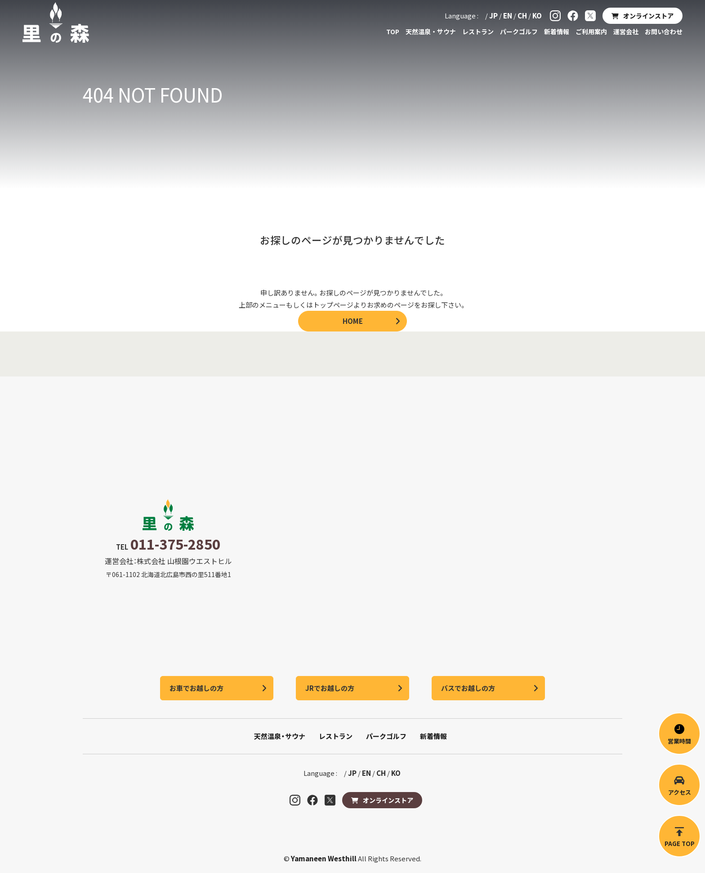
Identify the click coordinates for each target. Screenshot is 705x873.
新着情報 (556, 31)
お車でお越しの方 (196, 688)
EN (507, 15)
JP (493, 15)
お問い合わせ (664, 31)
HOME (353, 321)
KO (537, 15)
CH (522, 15)
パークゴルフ (519, 31)
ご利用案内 (591, 31)
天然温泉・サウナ (431, 31)
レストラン (478, 31)
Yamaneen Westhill (324, 858)
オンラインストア (648, 15)
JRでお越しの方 (329, 688)
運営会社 (625, 31)
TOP (392, 31)
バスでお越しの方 (468, 688)
